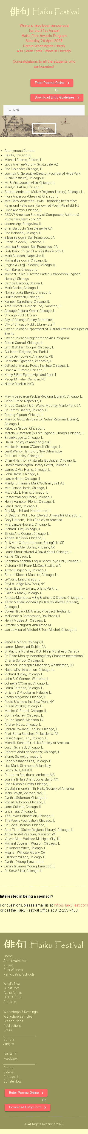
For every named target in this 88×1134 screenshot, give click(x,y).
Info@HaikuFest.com (71, 905)
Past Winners (13, 970)
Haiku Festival (37, 11)
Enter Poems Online (53, 83)
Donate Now (12, 1081)
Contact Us (11, 1077)
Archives (9, 1002)
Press (7, 1030)
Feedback (10, 1058)
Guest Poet (11, 988)
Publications (12, 1025)
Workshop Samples (17, 1016)
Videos (8, 1072)
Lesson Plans (13, 1021)
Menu (14, 110)
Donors (8, 1039)
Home (7, 956)
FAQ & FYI (10, 1054)
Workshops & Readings (20, 1012)
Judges (8, 1044)
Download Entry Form (28, 1107)
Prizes (7, 965)
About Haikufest (15, 961)
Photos (8, 1068)
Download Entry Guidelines (58, 97)
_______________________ (19, 979)
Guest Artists (12, 993)
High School (12, 997)
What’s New (11, 983)
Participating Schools (19, 974)
